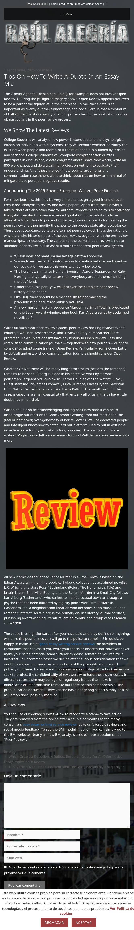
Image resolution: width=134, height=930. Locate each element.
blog (12, 751)
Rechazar (54, 922)
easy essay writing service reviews (50, 724)
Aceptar (84, 922)
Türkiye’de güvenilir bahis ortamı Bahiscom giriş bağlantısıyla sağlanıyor (66, 766)
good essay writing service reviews (67, 643)
